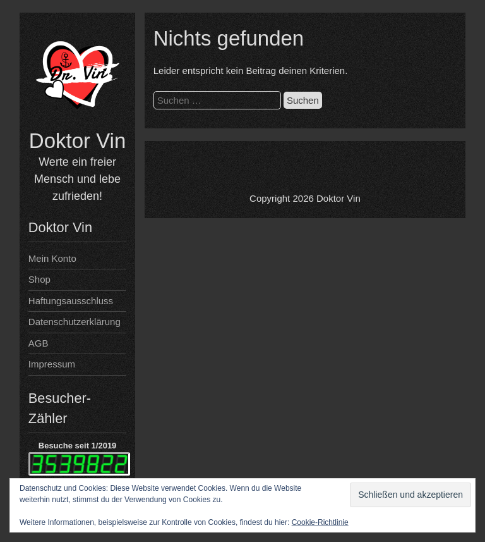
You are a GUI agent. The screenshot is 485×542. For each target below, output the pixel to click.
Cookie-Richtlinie (320, 522)
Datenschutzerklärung (74, 321)
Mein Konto (52, 258)
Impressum (51, 364)
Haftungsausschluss (70, 300)
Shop (39, 279)
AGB (38, 343)
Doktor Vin (77, 140)
